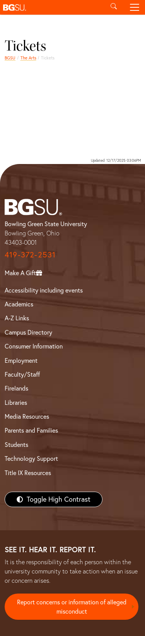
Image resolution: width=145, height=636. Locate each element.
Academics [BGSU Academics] (19, 304)
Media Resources (27, 416)
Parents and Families (31, 430)
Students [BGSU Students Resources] (16, 444)
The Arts (28, 58)
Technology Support (31, 458)
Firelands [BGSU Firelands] (16, 388)
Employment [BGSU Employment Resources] (21, 360)
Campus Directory (28, 332)
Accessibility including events (44, 290)
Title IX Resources (28, 473)
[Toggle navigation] (134, 7)
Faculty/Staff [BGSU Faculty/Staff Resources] (22, 374)
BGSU (10, 58)
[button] (51, 7)
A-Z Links (17, 318)
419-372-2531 (30, 254)
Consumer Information (34, 346)
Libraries (16, 402)
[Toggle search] (113, 7)
